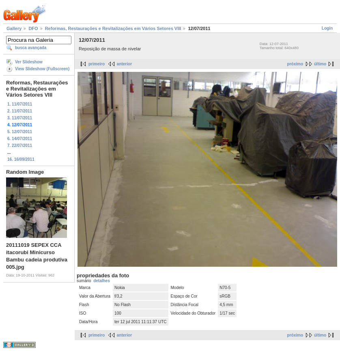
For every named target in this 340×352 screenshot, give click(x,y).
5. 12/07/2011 (19, 132)
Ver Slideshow (29, 62)
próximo (295, 64)
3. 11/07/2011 (19, 118)
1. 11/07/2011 (19, 104)
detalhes (101, 281)
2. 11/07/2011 (19, 111)
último (320, 64)
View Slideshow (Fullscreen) (42, 69)
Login (327, 28)
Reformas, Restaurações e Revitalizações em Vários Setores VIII (113, 28)
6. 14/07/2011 (19, 138)
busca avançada (30, 47)
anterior (124, 64)
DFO (33, 28)
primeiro (96, 64)
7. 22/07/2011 (19, 145)
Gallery (14, 28)
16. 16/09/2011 (20, 159)
